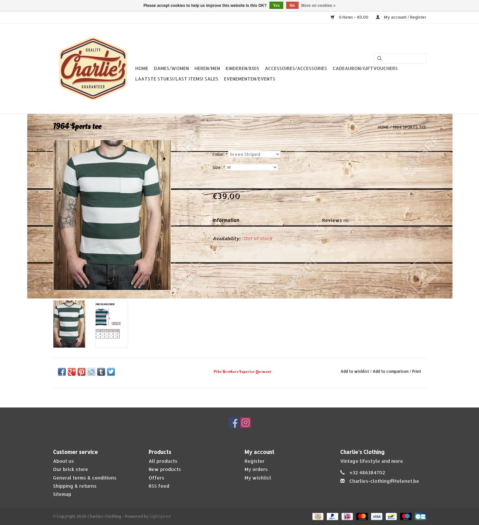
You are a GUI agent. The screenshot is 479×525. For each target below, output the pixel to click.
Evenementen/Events (249, 78)
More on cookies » (318, 5)
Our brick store (70, 469)
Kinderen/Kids (242, 68)
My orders (256, 469)
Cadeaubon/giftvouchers (365, 68)
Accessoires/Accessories (296, 68)
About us (63, 461)
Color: (219, 154)
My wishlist (258, 477)
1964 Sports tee (409, 127)
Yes (276, 5)
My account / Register (401, 17)
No (292, 5)
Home (141, 68)
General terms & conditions (85, 477)
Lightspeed (160, 516)
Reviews (335, 220)
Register (255, 461)
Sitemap (62, 494)
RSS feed (159, 486)
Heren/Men (207, 68)
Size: (218, 167)
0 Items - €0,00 (350, 17)
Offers (156, 477)
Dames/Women (171, 68)
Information (225, 220)
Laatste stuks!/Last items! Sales (176, 78)
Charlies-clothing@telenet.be (384, 481)
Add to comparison (391, 371)
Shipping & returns (75, 486)
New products (165, 469)
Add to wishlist (355, 371)
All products (163, 461)
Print (416, 371)
